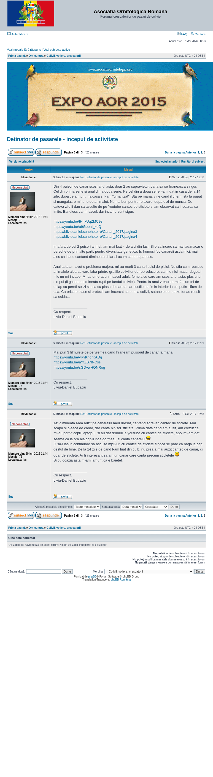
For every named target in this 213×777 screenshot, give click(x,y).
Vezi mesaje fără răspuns (24, 49)
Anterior (190, 152)
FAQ (182, 34)
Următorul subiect (193, 161)
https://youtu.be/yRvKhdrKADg (77, 357)
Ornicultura (36, 55)
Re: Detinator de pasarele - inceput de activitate (109, 177)
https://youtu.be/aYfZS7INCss (77, 362)
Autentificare (17, 34)
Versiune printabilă (21, 161)
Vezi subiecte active (57, 49)
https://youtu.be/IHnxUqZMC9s (78, 221)
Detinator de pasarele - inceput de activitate (62, 139)
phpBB (92, 576)
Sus (10, 333)
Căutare (198, 34)
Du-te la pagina (175, 152)
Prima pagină (17, 55)
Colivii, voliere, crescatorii (64, 55)
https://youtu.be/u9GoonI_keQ (77, 227)
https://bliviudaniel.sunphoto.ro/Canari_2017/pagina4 (95, 236)
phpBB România (120, 579)
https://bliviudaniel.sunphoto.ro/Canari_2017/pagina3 (95, 232)
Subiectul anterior (167, 161)
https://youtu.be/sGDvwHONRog (79, 367)
